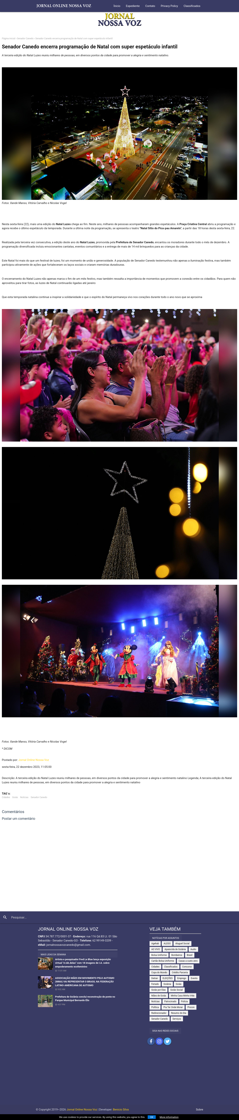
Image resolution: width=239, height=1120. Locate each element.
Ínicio (117, 6)
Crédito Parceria (180, 972)
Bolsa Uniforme (159, 955)
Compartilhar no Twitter (167, 1041)
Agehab (155, 943)
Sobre (199, 1109)
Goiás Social (176, 990)
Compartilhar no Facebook (151, 1041)
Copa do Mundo (159, 972)
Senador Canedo (25, 38)
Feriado (155, 984)
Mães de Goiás (158, 995)
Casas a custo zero (188, 961)
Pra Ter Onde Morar (173, 1007)
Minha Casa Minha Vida (182, 995)
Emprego (181, 978)
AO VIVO (155, 949)
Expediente (133, 6)
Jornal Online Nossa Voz (33, 760)
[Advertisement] (119, 1079)
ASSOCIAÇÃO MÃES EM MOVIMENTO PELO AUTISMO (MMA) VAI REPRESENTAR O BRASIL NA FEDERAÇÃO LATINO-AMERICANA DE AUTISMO (84, 982)
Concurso (187, 966)
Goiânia (167, 984)
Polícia (184, 1001)
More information (169, 1117)
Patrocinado (170, 1001)
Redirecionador (159, 1013)
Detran (154, 978)
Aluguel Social (182, 943)
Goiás (15, 797)
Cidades (6, 797)
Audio (193, 949)
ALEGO (167, 943)
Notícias (24, 797)
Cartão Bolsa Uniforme (162, 961)
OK (151, 1117)
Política (155, 1007)
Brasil (190, 955)
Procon (191, 1007)
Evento (194, 978)
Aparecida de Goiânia (175, 949)
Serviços (177, 1019)
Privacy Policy (169, 6)
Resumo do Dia (178, 1013)
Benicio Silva (121, 1109)
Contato (150, 6)
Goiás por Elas (158, 990)
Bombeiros (176, 955)
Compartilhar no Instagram (159, 1041)
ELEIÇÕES (168, 978)
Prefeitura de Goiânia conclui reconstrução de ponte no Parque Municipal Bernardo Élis (85, 998)
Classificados (192, 6)
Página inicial (8, 38)
